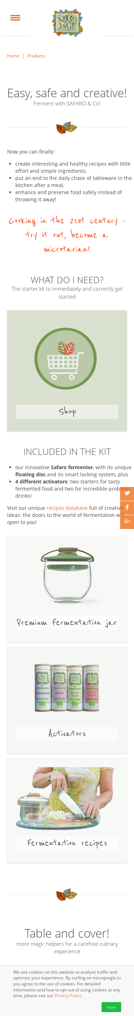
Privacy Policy (68, 996)
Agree (111, 1007)
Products (36, 56)
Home (13, 56)
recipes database (67, 507)
